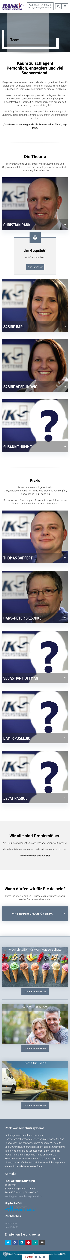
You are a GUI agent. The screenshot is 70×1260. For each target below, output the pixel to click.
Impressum (11, 1223)
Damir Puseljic (16, 738)
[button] (5, 1254)
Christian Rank (16, 224)
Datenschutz (11, 1227)
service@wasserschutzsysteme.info (23, 1196)
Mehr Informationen (35, 991)
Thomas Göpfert (18, 557)
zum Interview (35, 267)
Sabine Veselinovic (20, 386)
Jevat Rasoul (15, 798)
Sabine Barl (13, 326)
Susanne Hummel (18, 446)
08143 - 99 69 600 (40, 5)
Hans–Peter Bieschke (22, 618)
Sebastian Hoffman (20, 678)
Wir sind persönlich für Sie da (32, 914)
